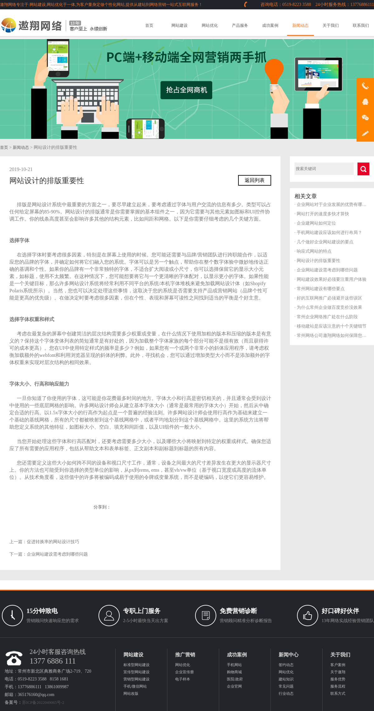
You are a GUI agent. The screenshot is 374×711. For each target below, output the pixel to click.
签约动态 (286, 665)
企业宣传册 (184, 672)
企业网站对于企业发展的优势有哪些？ (332, 204)
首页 (149, 25)
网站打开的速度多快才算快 (322, 214)
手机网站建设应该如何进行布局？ (328, 232)
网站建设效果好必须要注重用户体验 (331, 279)
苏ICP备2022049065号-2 (43, 702)
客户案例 (337, 665)
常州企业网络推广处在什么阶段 (326, 316)
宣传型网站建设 (136, 672)
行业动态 (286, 693)
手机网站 (234, 665)
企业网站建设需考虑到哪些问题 (57, 554)
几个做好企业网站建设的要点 (324, 242)
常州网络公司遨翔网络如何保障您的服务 (332, 335)
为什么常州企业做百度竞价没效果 (328, 307)
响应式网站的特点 (313, 251)
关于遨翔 (337, 672)
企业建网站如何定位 (315, 223)
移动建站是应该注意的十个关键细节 (331, 326)
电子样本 (182, 679)
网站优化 (210, 25)
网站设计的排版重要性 (317, 260)
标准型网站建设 (136, 665)
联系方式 (337, 693)
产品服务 (240, 25)
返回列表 (255, 180)
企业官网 (234, 686)
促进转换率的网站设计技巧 (53, 541)
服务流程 (337, 686)
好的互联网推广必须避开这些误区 (328, 298)
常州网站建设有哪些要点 (320, 288)
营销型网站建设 (136, 679)
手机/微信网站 (135, 686)
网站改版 (130, 693)
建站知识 (286, 679)
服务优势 (337, 679)
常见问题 (286, 686)
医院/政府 (235, 679)
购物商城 (234, 672)
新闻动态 (300, 25)
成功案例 (270, 25)
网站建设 (179, 25)
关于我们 (331, 25)
